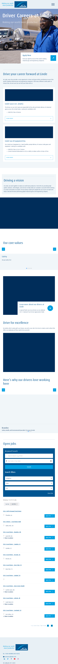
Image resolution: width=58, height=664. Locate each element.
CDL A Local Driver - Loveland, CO (12, 610)
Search (29, 467)
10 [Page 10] (45, 625)
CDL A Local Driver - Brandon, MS (12, 532)
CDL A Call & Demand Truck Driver (12, 511)
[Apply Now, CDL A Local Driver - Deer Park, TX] (49, 570)
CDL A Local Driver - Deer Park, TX (12, 565)
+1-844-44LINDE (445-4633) (11, 653)
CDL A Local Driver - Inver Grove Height (13, 586)
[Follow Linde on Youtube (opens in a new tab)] (14, 659)
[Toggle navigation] (53, 4)
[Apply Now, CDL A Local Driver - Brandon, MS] (49, 538)
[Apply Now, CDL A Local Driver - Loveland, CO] (49, 616)
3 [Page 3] (34, 625)
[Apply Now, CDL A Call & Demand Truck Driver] (49, 516)
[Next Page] (48, 626)
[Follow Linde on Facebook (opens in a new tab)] (11, 659)
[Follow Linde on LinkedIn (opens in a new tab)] (4, 659)
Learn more (29, 119)
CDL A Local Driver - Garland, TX (11, 575)
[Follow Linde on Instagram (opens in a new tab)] (18, 659)
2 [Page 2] (32, 625)
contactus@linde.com (9, 656)
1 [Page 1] (31, 625)
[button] (26, 268)
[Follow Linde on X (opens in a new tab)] (8, 659)
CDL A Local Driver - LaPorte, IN (11, 598)
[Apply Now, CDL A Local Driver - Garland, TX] (49, 580)
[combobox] (29, 461)
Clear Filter (50, 493)
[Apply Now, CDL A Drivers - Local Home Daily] (49, 526)
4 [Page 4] (35, 625)
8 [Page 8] (41, 625)
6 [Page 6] (38, 625)
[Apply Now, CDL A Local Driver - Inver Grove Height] (49, 591)
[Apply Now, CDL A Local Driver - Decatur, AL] (49, 559)
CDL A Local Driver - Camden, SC (12, 544)
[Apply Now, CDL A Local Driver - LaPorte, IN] (49, 603)
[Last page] (52, 626)
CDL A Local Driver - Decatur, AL (11, 555)
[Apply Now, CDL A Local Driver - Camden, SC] (49, 549)
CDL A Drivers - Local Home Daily (12, 522)
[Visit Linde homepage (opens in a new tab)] (14, 4)
